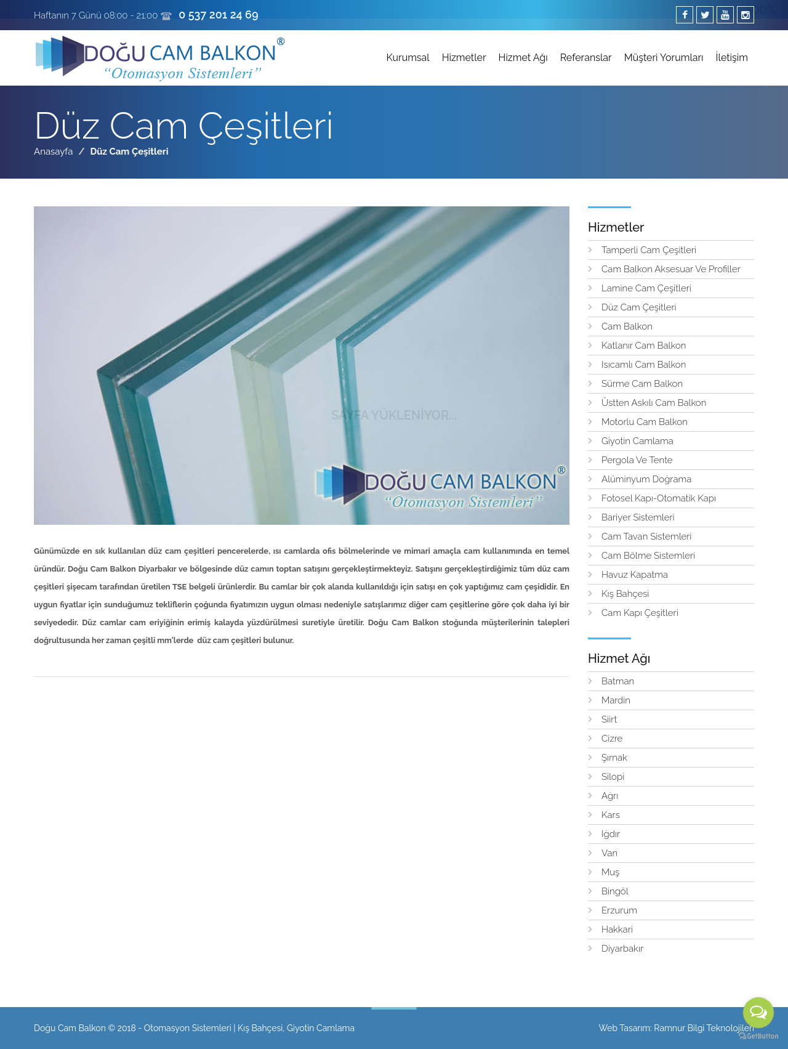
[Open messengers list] (758, 1012)
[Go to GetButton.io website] (758, 1036)
